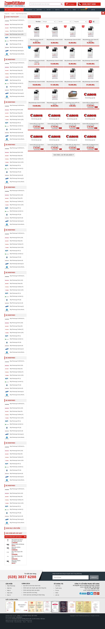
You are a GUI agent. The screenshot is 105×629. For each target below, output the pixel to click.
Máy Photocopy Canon (21, 13)
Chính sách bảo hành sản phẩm (31, 590)
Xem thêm (63, 155)
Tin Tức (49, 9)
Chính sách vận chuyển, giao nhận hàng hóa (34, 588)
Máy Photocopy (11, 585)
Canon (12, 13)
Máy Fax (9, 588)
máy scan (29, 621)
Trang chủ (29, 9)
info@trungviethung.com (93, 590)
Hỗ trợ (66, 9)
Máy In (9, 590)
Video (74, 9)
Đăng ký (94, 577)
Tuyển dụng (58, 588)
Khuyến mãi (84, 9)
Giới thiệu (39, 9)
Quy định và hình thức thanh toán (31, 585)
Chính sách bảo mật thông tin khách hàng (34, 595)
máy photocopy (17, 621)
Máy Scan (9, 592)
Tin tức (57, 590)
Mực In (9, 595)
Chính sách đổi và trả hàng (30, 592)
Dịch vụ (57, 9)
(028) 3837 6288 (89, 4)
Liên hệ (93, 9)
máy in (24, 621)
